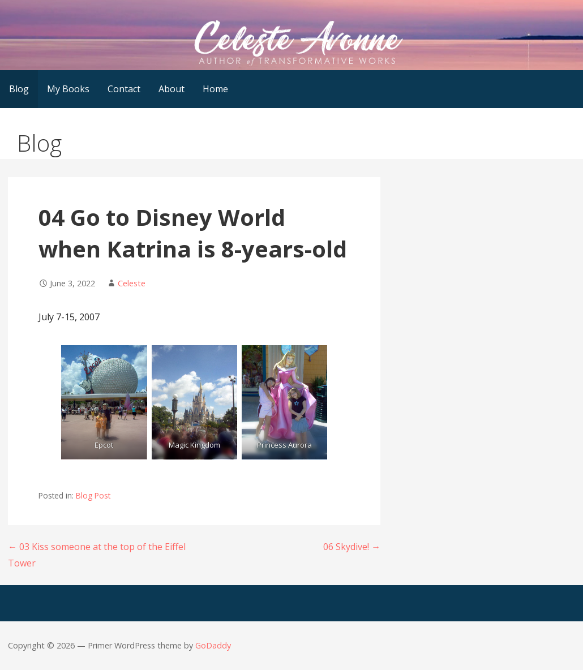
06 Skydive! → (351, 546)
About (171, 89)
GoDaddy (213, 645)
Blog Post (93, 495)
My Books (68, 89)
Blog (19, 89)
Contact (124, 89)
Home (215, 89)
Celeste (131, 283)
